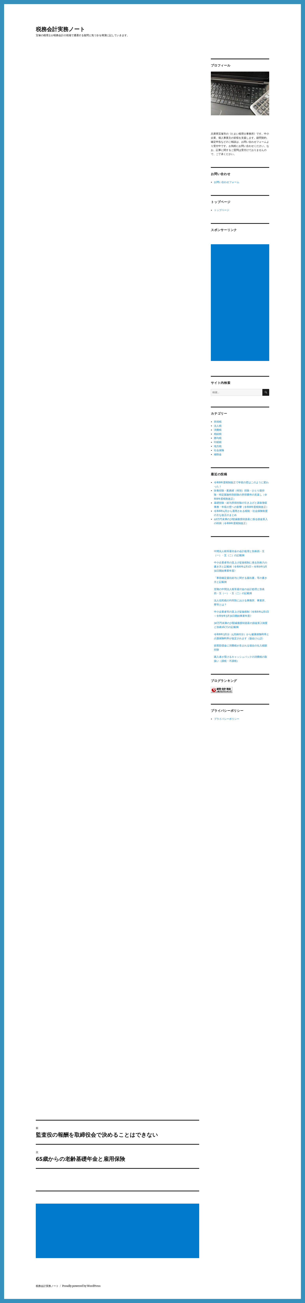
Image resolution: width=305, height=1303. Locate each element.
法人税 (218, 425)
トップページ (221, 210)
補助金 (218, 454)
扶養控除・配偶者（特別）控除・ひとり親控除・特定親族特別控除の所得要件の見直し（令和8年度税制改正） (240, 494)
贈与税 (218, 438)
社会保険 (219, 450)
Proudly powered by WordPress (81, 1286)
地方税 (218, 446)
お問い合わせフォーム (226, 182)
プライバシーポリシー (226, 719)
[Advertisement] (118, 1231)
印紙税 (218, 442)
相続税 (218, 434)
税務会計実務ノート (60, 29)
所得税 (218, 421)
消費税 (218, 430)
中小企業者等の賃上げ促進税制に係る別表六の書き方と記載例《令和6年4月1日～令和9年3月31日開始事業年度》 (240, 566)
